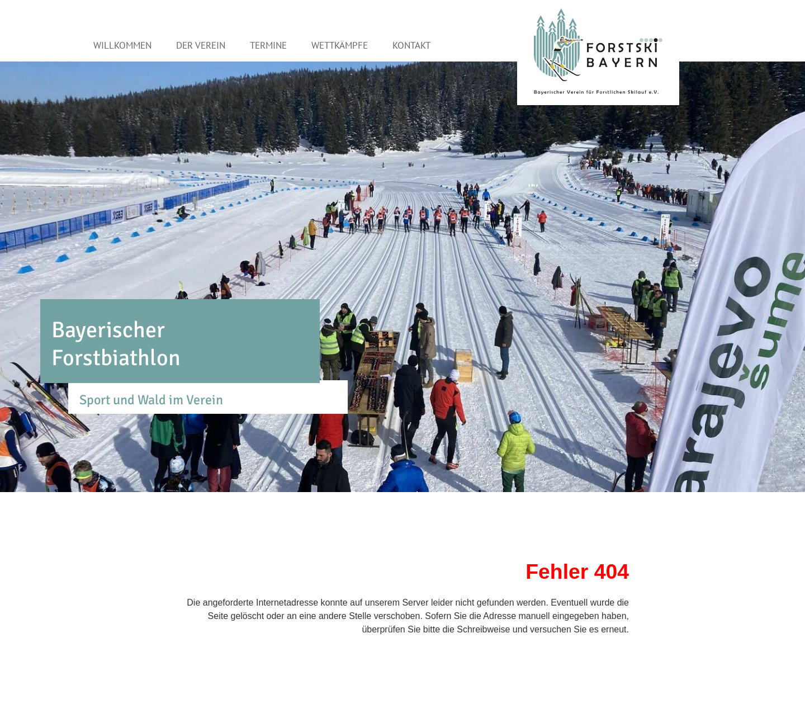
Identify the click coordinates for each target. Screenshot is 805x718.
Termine (268, 45)
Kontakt (411, 45)
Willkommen (122, 45)
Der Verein (200, 45)
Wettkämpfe (339, 45)
